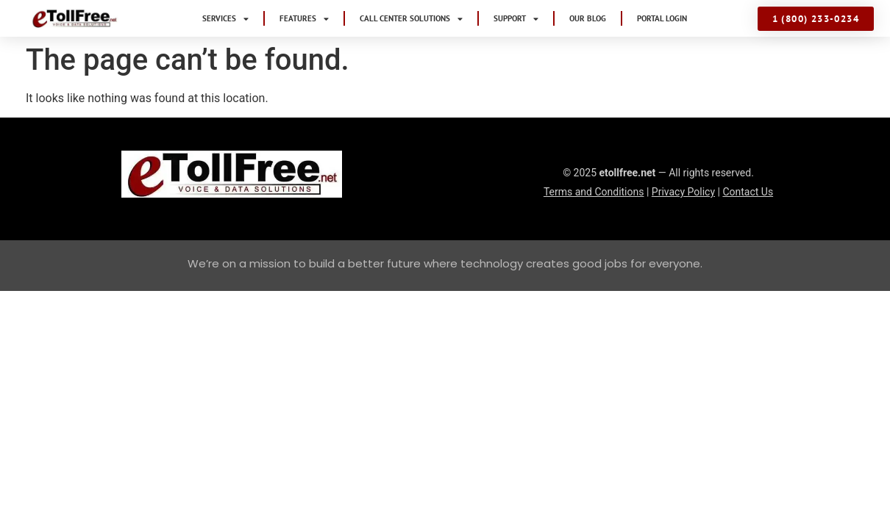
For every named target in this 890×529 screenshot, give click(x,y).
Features (304, 18)
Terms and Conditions (594, 192)
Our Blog (587, 18)
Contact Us (747, 192)
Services (225, 18)
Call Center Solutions (411, 18)
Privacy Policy (683, 192)
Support (516, 18)
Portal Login (662, 18)
